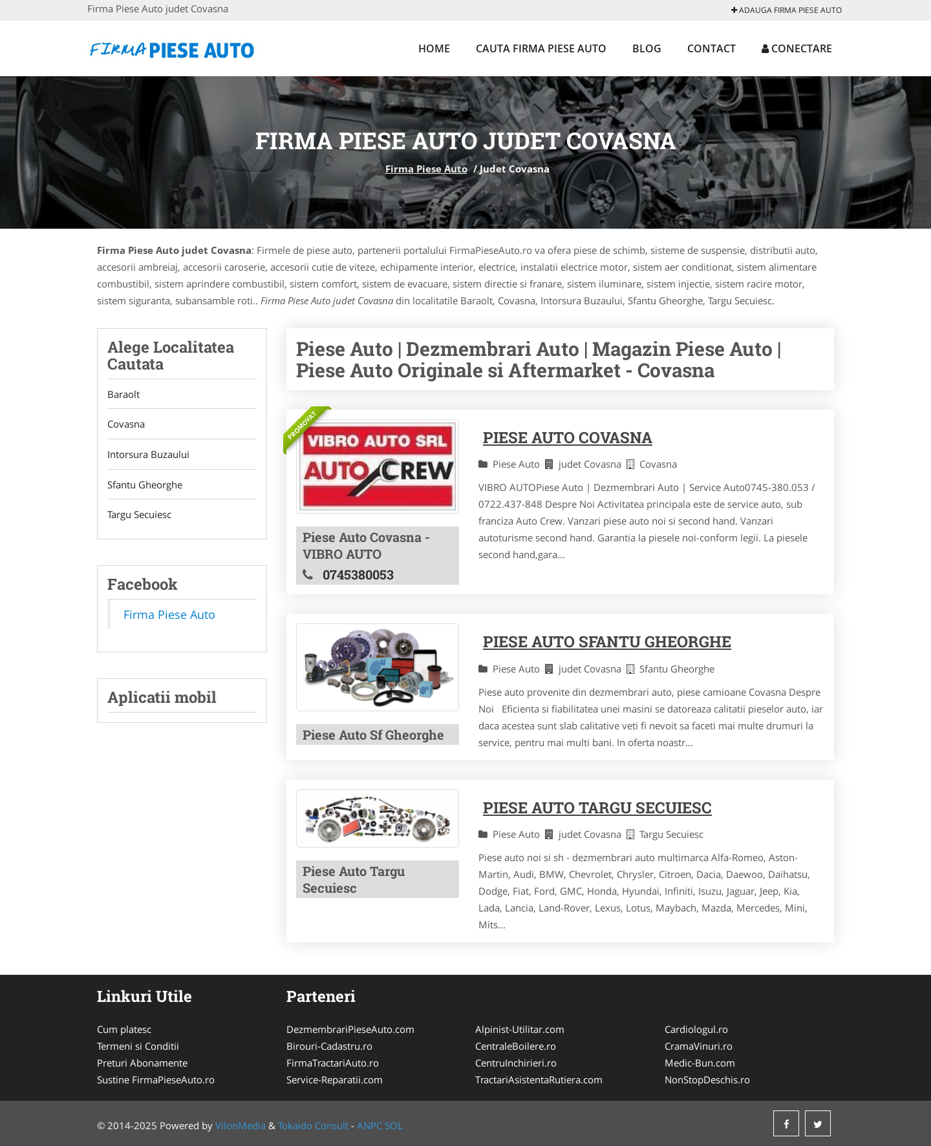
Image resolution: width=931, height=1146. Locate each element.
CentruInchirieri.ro (516, 1062)
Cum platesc (124, 1029)
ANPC (369, 1125)
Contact (711, 48)
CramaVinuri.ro (699, 1045)
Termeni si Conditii (138, 1045)
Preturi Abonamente (142, 1062)
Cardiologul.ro (696, 1029)
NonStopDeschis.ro (707, 1079)
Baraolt (123, 394)
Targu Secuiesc (139, 515)
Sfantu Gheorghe (144, 485)
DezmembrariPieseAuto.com (350, 1029)
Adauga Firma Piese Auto (786, 10)
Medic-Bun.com (700, 1062)
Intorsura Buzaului (148, 454)
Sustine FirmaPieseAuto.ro (156, 1079)
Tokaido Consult (313, 1125)
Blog (646, 48)
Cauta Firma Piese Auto (541, 48)
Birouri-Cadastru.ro (329, 1045)
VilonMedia (240, 1125)
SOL (394, 1125)
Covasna (126, 424)
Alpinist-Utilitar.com (519, 1029)
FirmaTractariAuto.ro (332, 1062)
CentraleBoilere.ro (515, 1045)
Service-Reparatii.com (334, 1079)
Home (434, 48)
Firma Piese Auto (426, 168)
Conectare (797, 48)
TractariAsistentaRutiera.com (539, 1079)
